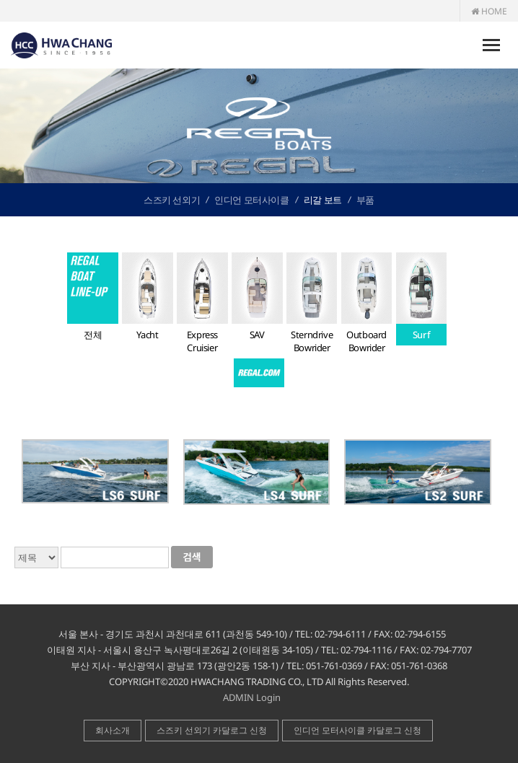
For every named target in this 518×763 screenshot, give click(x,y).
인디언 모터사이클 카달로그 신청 (357, 730)
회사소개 (112, 730)
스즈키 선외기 (172, 199)
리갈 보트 (323, 199)
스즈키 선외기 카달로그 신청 (212, 730)
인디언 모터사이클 (251, 199)
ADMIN (238, 697)
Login (268, 697)
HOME (489, 11)
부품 (365, 199)
